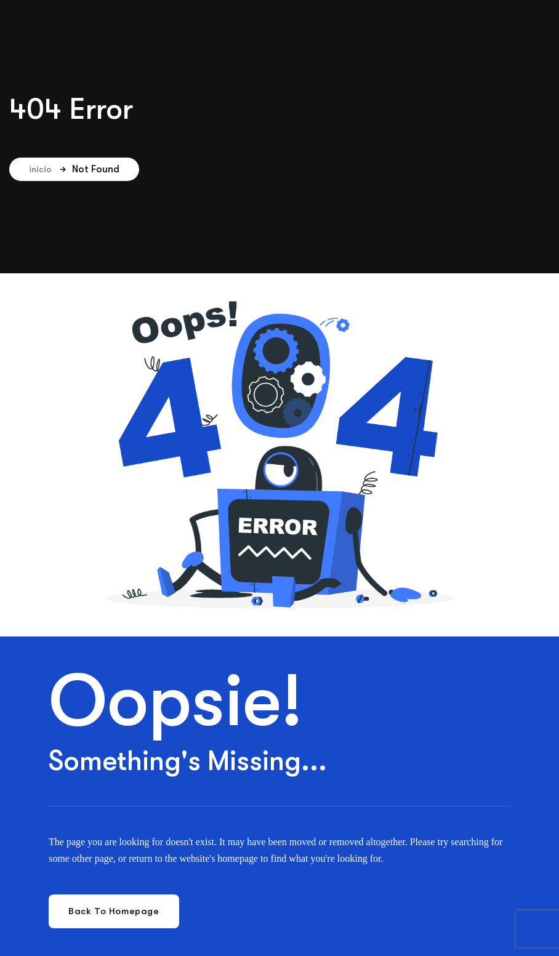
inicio (47, 169)
